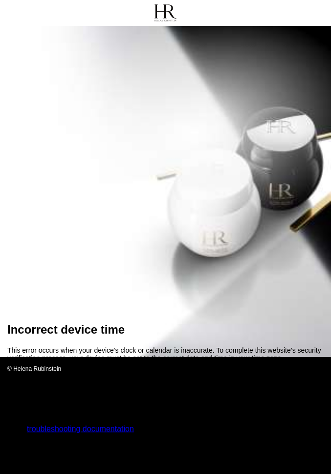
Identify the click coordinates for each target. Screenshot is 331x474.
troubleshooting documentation (80, 429)
